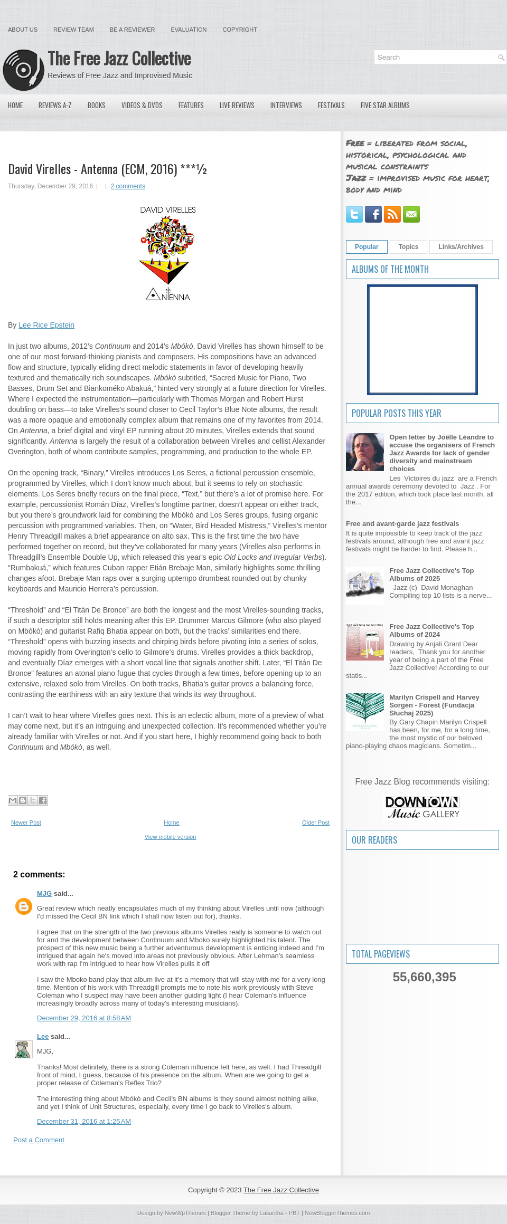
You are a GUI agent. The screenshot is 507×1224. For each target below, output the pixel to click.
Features (191, 105)
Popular (367, 247)
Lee (43, 1036)
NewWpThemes (185, 1213)
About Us (22, 29)
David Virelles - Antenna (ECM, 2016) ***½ (108, 168)
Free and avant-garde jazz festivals (402, 524)
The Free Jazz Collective (119, 57)
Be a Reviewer (132, 29)
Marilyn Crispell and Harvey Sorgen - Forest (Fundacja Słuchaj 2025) (434, 705)
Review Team (73, 29)
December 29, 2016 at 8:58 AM (84, 1018)
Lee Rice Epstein (46, 325)
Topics (409, 247)
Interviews (286, 105)
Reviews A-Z (55, 105)
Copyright (240, 29)
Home (15, 105)
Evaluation (188, 29)
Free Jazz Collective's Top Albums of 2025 (431, 574)
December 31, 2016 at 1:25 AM (84, 1121)
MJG (44, 893)
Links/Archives (460, 247)
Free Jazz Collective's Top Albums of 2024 (431, 630)
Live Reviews (237, 105)
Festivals (331, 105)
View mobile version (170, 837)
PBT (294, 1213)
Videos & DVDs (142, 105)
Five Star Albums (385, 105)
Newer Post (26, 822)
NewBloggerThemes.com (337, 1213)
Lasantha (272, 1213)
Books (97, 105)
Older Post (316, 822)
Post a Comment (38, 1140)
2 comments (128, 186)
